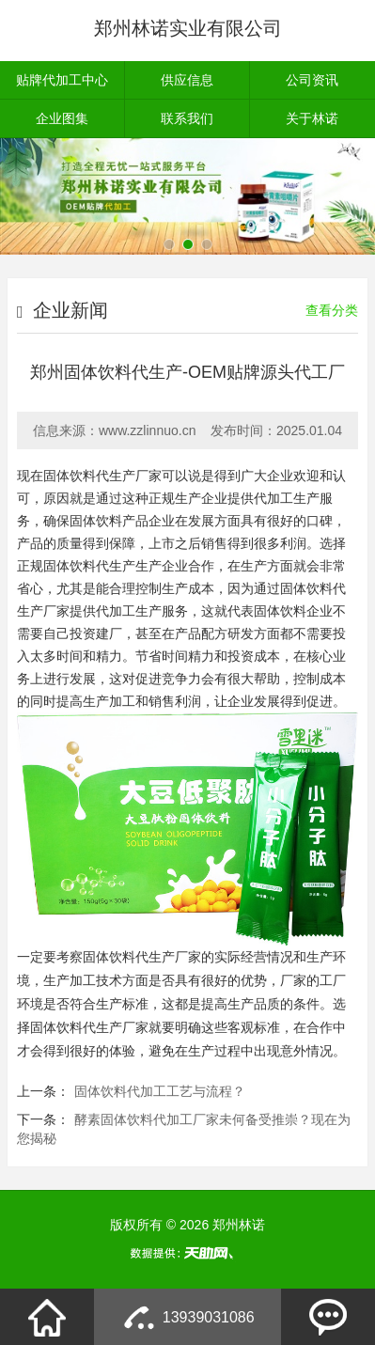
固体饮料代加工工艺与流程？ (159, 1091)
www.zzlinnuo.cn (147, 430)
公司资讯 (312, 79)
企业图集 (62, 118)
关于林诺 (312, 118)
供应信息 (187, 79)
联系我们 (187, 118)
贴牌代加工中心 (62, 79)
